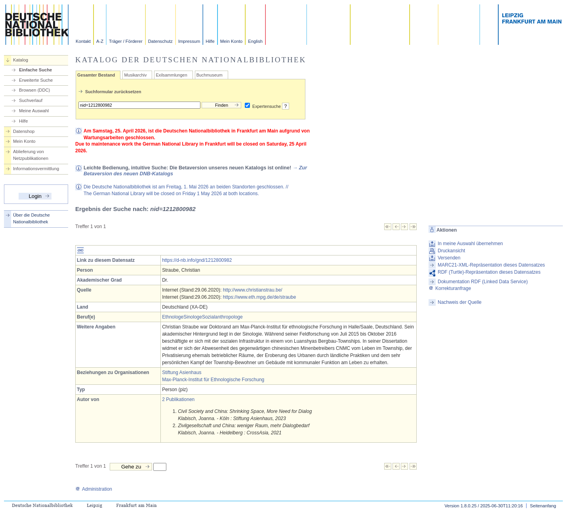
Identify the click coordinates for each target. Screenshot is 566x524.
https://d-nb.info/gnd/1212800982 (197, 260)
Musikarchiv (135, 75)
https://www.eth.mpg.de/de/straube (259, 297)
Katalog (20, 60)
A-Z (99, 41)
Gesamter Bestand (96, 75)
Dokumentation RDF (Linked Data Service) (483, 281)
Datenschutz (160, 41)
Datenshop (23, 131)
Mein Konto (231, 41)
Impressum (189, 41)
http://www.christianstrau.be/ (252, 290)
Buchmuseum (209, 75)
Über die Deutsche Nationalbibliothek (31, 218)
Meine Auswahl (34, 110)
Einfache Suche (35, 69)
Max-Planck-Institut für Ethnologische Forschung (213, 379)
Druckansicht (451, 250)
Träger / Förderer (126, 41)
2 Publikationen (178, 399)
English (255, 41)
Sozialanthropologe (222, 317)
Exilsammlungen (171, 75)
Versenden (449, 258)
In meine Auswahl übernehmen (470, 243)
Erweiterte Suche (36, 80)
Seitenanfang (543, 505)
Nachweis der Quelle (460, 302)
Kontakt (83, 41)
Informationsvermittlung (36, 168)
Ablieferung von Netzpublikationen (30, 155)
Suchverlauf (30, 100)
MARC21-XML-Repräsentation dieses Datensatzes (491, 265)
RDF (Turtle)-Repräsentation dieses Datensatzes (489, 272)
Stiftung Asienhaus (181, 372)
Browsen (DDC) (34, 90)
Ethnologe (172, 317)
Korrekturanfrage (450, 288)
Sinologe (192, 317)
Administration (93, 489)
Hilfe (210, 41)
